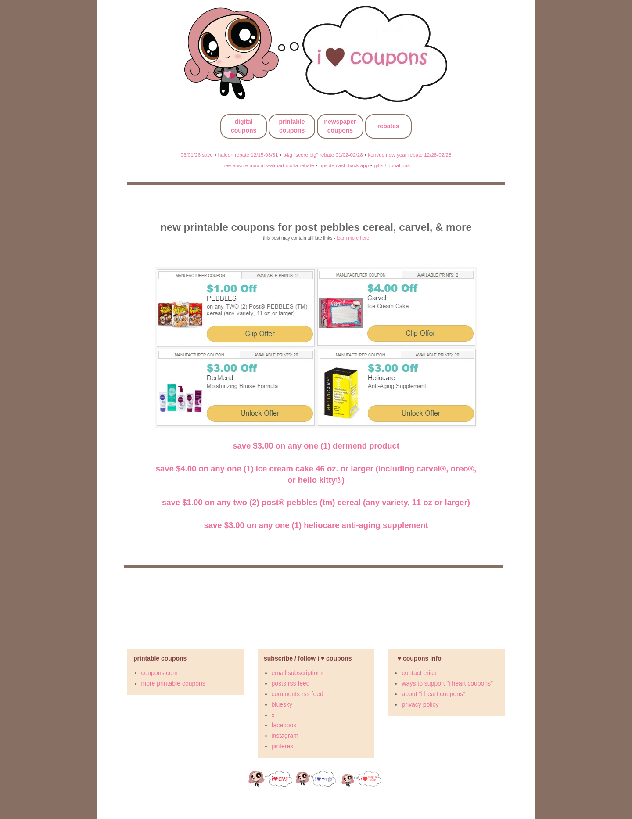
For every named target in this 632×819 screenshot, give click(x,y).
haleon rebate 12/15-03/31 (248, 155)
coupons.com (159, 672)
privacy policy (420, 704)
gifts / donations (392, 165)
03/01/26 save (197, 155)
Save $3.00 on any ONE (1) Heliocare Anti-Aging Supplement (316, 525)
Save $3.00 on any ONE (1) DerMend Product (316, 445)
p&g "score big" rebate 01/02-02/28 (323, 155)
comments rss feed (297, 693)
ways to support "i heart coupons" (447, 683)
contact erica (419, 672)
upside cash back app (344, 165)
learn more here (353, 238)
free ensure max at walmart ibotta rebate (268, 165)
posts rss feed (291, 683)
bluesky (282, 704)
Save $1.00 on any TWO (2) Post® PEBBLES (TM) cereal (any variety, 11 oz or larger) (316, 502)
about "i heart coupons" (433, 693)
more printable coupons (173, 683)
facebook (284, 725)
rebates (388, 125)
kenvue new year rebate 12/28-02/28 (410, 155)
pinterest (283, 746)
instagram (285, 735)
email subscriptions (298, 672)
